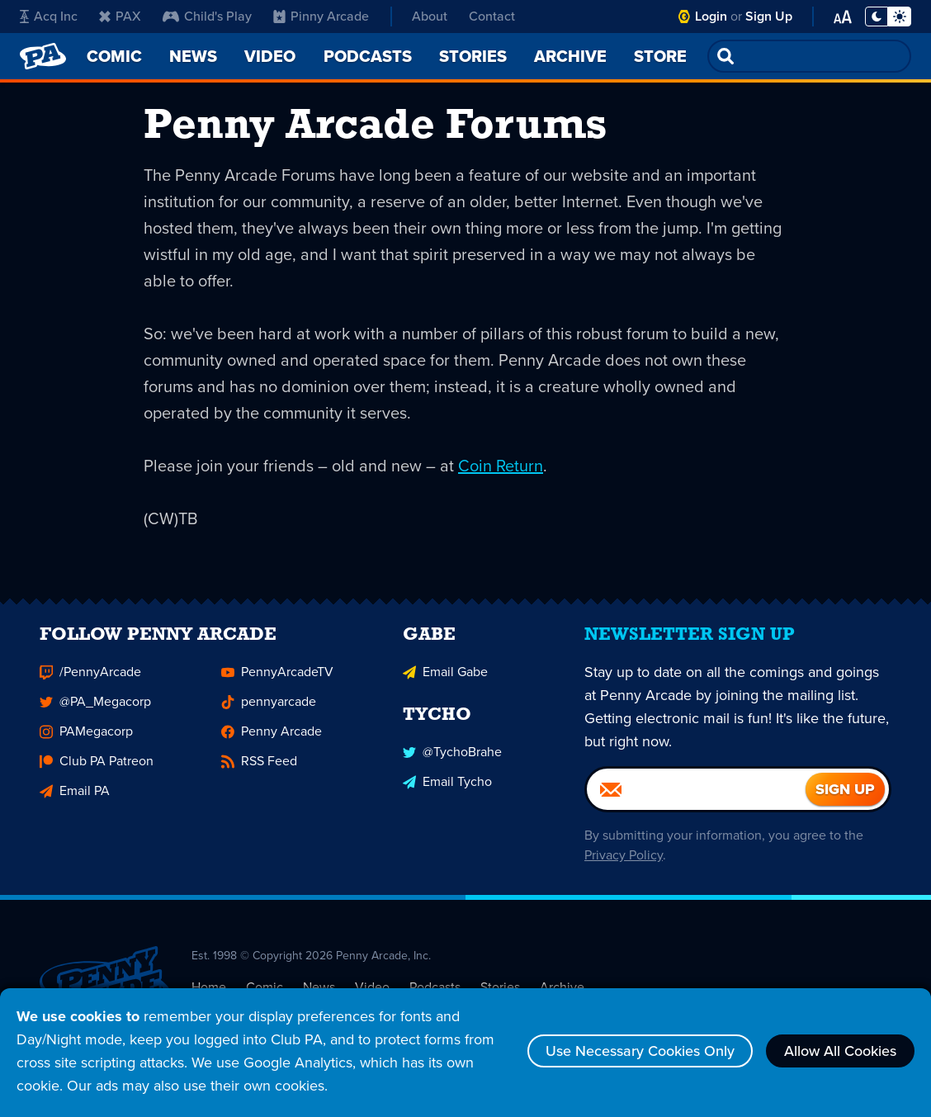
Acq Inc (49, 16)
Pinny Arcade (321, 16)
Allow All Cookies (840, 1051)
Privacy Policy (623, 864)
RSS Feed (259, 770)
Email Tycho (447, 791)
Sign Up (768, 16)
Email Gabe (445, 681)
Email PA (75, 800)
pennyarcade (268, 711)
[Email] (696, 799)
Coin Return (500, 465)
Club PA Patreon (97, 770)
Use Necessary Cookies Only (640, 1051)
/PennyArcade (90, 681)
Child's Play (207, 16)
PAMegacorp (86, 740)
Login (711, 16)
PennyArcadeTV (277, 681)
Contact (492, 16)
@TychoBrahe (452, 761)
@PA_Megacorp (95, 711)
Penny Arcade (271, 740)
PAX (120, 16)
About (429, 16)
